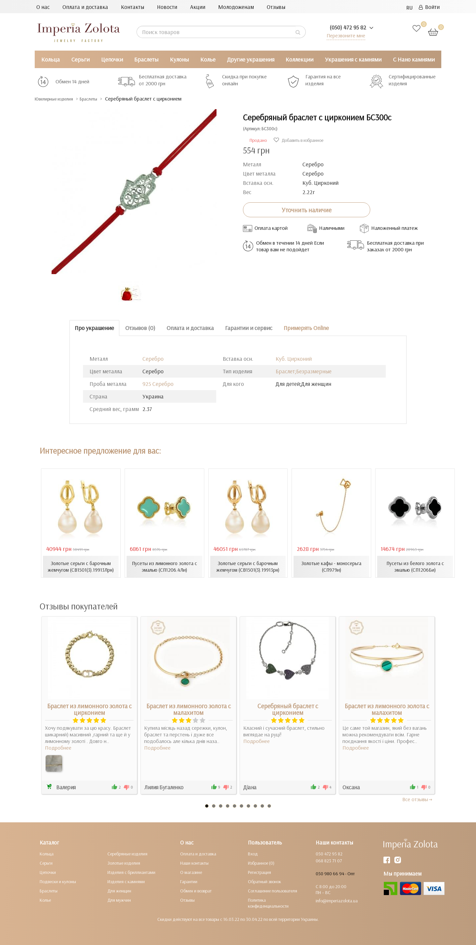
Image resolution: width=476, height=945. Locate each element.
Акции (197, 6)
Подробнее (58, 747)
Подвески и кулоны (58, 881)
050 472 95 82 (329, 853)
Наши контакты (194, 863)
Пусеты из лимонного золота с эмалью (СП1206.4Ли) (164, 566)
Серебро (153, 358)
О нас (43, 6)
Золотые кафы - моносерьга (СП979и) (331, 566)
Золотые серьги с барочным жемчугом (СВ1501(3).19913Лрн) (81, 566)
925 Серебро (158, 383)
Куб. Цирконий (294, 358)
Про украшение (94, 328)
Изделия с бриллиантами (131, 872)
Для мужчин (119, 900)
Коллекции (299, 59)
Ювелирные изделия (60, 98)
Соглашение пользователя (272, 890)
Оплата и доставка (85, 6)
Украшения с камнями (353, 59)
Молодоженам (236, 6)
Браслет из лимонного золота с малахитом (188, 709)
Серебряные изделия (127, 853)
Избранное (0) (261, 863)
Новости (167, 6)
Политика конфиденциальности (268, 903)
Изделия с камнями (126, 881)
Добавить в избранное (298, 140)
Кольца (50, 59)
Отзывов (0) (140, 328)
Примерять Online (306, 328)
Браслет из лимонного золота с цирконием (89, 709)
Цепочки (112, 59)
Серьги (80, 59)
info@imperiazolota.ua (337, 900)
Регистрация (259, 872)
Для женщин (119, 890)
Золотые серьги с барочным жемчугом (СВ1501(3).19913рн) (248, 566)
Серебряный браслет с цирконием (288, 709)
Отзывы (276, 6)
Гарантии (188, 881)
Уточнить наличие (307, 210)
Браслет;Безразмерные (304, 371)
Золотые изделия (123, 863)
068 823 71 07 (329, 860)
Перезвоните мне (344, 35)
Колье (208, 59)
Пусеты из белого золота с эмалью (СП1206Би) (415, 566)
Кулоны (179, 59)
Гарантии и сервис (248, 328)
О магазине (191, 872)
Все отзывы (417, 799)
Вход (253, 853)
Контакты (132, 6)
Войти (429, 6)
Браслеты (146, 59)
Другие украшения (250, 59)
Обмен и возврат (196, 890)
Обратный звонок (264, 881)
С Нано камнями (414, 59)
